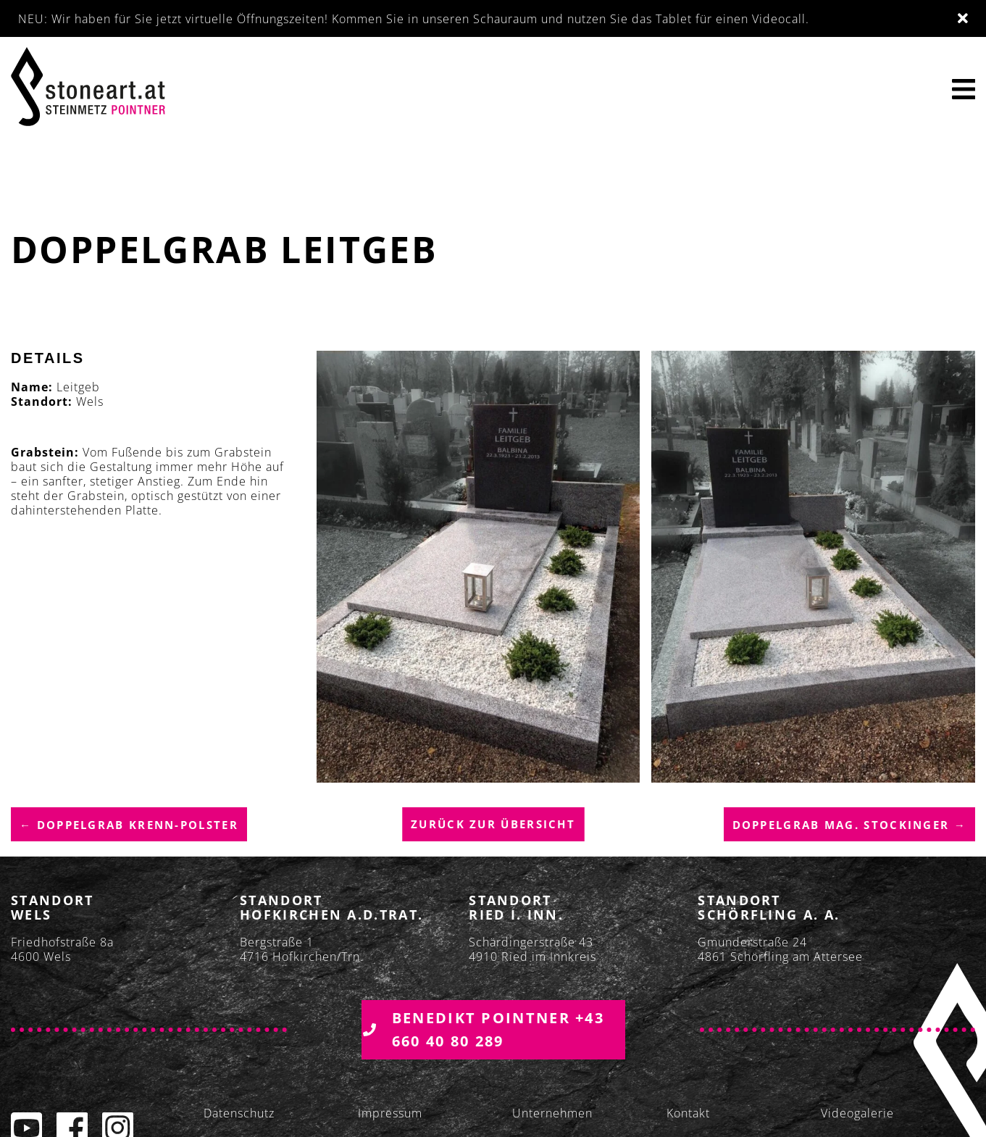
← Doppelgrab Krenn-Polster (129, 824)
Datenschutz (239, 1113)
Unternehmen (552, 1113)
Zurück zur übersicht (493, 824)
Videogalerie (857, 1113)
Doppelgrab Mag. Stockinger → (849, 824)
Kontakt (688, 1113)
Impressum (390, 1113)
